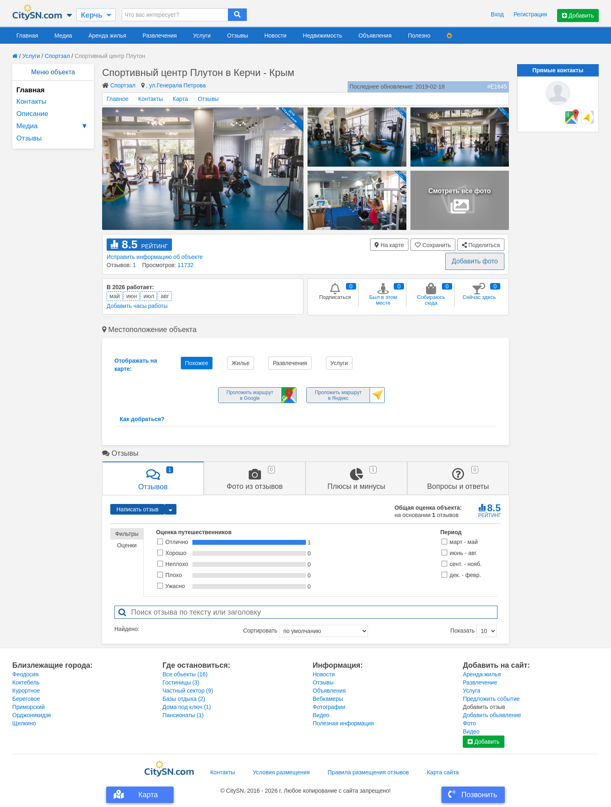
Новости (275, 35)
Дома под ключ (187, 707)
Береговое (26, 699)
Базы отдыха (184, 699)
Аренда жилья (107, 35)
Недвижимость (322, 35)
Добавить (578, 15)
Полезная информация (343, 723)
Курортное (26, 690)
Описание (32, 114)
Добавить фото (475, 261)
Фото (469, 723)
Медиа (63, 35)
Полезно (419, 35)
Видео (321, 715)
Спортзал (57, 56)
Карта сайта (443, 772)
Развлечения (160, 35)
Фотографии (329, 707)
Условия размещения (281, 772)
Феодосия (25, 674)
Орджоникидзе (31, 715)
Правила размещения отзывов (368, 772)
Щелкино (24, 723)
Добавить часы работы (137, 306)
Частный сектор (188, 690)
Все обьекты (185, 674)
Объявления (375, 35)
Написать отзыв (137, 509)
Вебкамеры (328, 699)
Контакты (31, 101)
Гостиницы (181, 682)
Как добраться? (142, 419)
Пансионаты (183, 715)
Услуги (202, 35)
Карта (180, 99)
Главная (27, 35)
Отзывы (237, 35)
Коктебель (26, 682)
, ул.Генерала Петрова (175, 85)
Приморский (28, 707)
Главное (118, 99)
